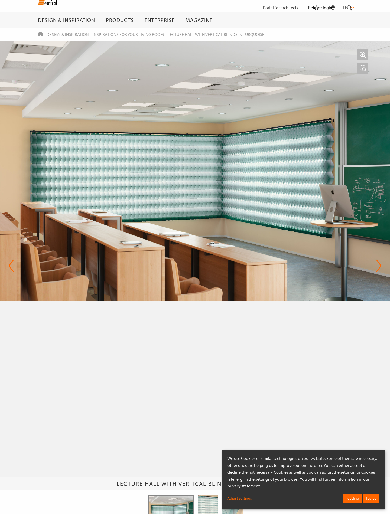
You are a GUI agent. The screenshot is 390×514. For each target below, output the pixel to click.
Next (379, 266)
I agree (371, 498)
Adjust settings (239, 498)
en (348, 7)
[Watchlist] (316, 20)
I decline (352, 498)
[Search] (349, 20)
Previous (11, 266)
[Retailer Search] (333, 20)
